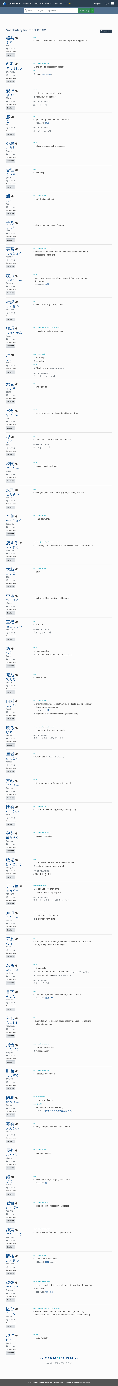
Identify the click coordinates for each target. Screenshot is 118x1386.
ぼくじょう (14, 864)
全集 (10, 516)
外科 (47, 710)
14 (71, 1358)
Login (106, 3)
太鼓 (10, 569)
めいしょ (12, 969)
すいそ (11, 388)
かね (9, 1181)
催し (10, 1018)
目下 (10, 992)
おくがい (12, 1154)
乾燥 (10, 1282)
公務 (10, 143)
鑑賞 (10, 1229)
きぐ (9, 42)
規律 (10, 90)
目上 (47, 997)
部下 (53, 997)
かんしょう (14, 1234)
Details (10, 55)
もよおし (12, 1022)
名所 (10, 965)
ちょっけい (14, 626)
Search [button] (26, 3)
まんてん (12, 917)
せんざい (12, 494)
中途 (10, 595)
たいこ (11, 573)
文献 (10, 780)
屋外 (10, 1150)
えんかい (12, 1128)
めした (11, 996)
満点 (10, 912)
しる (9, 359)
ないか (11, 705)
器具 (10, 37)
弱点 (10, 275)
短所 (47, 284)
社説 (10, 302)
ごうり (11, 174)
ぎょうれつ (14, 68)
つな (9, 652)
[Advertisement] (59, 20)
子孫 (10, 222)
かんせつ (12, 1260)
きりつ (11, 95)
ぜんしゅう (14, 520)
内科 (10, 701)
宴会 (10, 1124)
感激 (10, 1203)
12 (63, 1358)
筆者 (10, 754)
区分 (10, 1309)
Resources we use (72, 1382)
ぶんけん (12, 785)
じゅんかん (14, 332)
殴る (10, 727)
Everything (84, 10)
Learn (48, 3)
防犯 (10, 1097)
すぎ (9, 441)
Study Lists (38, 3)
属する (12, 542)
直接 (47, 1262)
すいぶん (12, 415)
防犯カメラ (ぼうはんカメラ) (58, 1110)
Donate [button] (67, 3)
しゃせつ (12, 306)
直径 (10, 622)
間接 (10, 1256)
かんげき (12, 1207)
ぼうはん (12, 1102)
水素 (10, 384)
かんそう (12, 1287)
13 (67, 1358)
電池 (10, 674)
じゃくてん (14, 280)
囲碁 (47, 123)
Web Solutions (38, 1382)
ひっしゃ (12, 758)
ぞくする (12, 547)
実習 (10, 249)
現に (10, 1335)
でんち (11, 679)
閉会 (10, 807)
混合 (10, 1044)
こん (9, 200)
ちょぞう (12, 1075)
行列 (10, 64)
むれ (9, 943)
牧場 (10, 859)
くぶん (11, 1313)
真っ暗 (12, 886)
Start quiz (104, 31)
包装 (10, 833)
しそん (11, 227)
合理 (10, 170)
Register (98, 3)
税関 (10, 463)
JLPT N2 (12, 49)
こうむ (11, 147)
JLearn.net (11, 4)
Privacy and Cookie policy (54, 1382)
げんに (11, 1339)
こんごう (12, 1049)
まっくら (12, 890)
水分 (10, 410)
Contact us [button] (57, 3)
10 (54, 1358)
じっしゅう (14, 253)
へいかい (12, 811)
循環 (10, 328)
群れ (10, 939)
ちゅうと (12, 600)
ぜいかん (12, 468)
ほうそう (12, 837)
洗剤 (10, 490)
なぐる (11, 732)
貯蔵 (10, 1071)
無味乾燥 (49, 1292)
